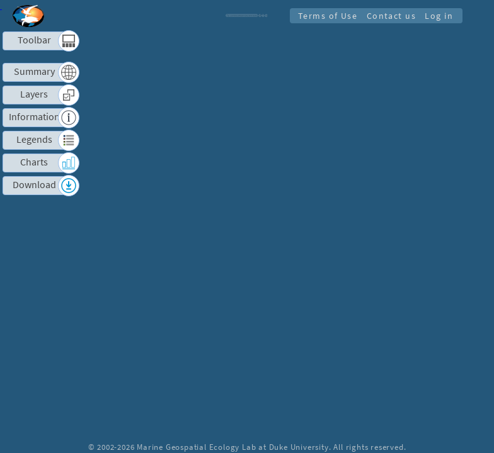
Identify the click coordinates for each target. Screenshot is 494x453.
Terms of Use (324, 15)
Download (34, 185)
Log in (438, 15)
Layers (34, 94)
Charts (34, 162)
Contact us (389, 15)
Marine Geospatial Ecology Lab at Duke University (232, 447)
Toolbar (34, 40)
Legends (34, 139)
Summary (34, 71)
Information (34, 117)
